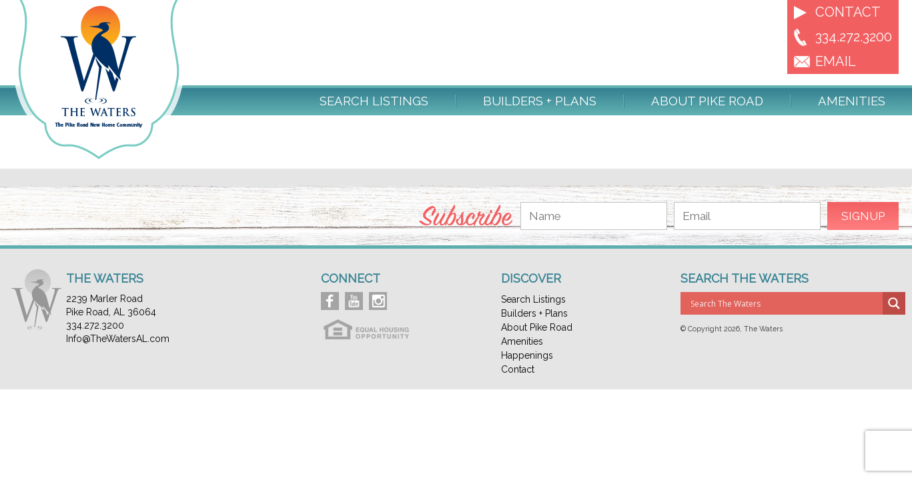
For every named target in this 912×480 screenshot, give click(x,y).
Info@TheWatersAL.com (117, 338)
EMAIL (835, 61)
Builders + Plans (539, 101)
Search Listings (374, 101)
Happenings (527, 355)
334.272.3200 (853, 37)
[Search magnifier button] (894, 303)
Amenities (851, 101)
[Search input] (785, 303)
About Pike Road (707, 101)
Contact (848, 12)
